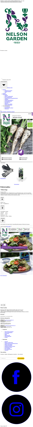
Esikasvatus (7, 108)
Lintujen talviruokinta (8, 104)
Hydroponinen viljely (8, 101)
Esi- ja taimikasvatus (8, 97)
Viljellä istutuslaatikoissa (9, 100)
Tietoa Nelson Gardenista (9, 331)
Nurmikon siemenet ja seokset (10, 346)
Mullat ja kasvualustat (8, 344)
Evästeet (6, 337)
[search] (0, 110)
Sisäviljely (6, 350)
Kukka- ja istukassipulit (9, 96)
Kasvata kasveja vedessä (9, 107)
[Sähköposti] (8, 358)
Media (6, 334)
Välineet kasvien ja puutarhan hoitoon (11, 98)
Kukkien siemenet (8, 91)
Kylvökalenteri (7, 106)
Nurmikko (6, 99)
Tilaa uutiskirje (21, 358)
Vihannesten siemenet (8, 90)
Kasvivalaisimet (7, 102)
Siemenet (6, 95)
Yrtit (5, 92)
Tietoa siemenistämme (8, 332)
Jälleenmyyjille (9, 87)
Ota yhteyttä (7, 333)
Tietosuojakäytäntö (8, 336)
